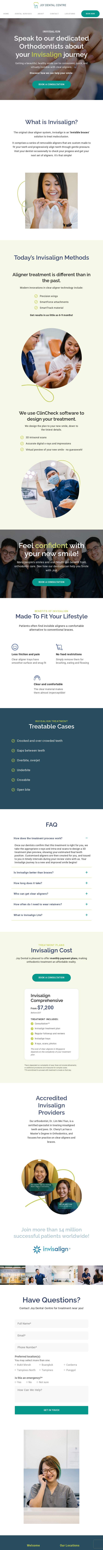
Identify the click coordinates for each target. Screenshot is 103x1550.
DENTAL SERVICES (23, 14)
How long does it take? (29, 883)
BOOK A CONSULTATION (51, 84)
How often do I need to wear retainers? (40, 904)
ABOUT (41, 14)
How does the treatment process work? (40, 838)
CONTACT (54, 14)
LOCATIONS (70, 14)
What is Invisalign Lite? (30, 915)
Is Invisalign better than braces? (35, 872)
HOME (6, 14)
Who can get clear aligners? (32, 893)
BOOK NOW (90, 14)
